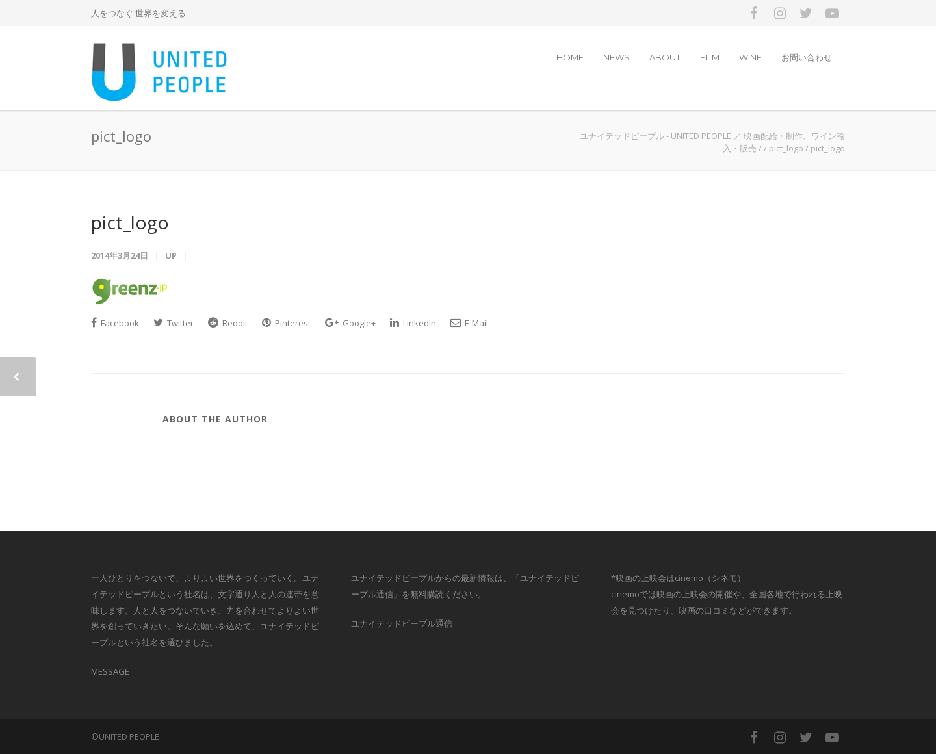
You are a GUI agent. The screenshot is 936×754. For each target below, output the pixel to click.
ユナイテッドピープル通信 (401, 623)
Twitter (173, 323)
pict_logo (130, 222)
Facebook (115, 323)
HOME (570, 57)
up (171, 255)
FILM (710, 57)
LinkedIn (413, 323)
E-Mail (469, 323)
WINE (750, 57)
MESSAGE (110, 671)
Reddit (228, 323)
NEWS (616, 57)
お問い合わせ (806, 57)
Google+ (350, 323)
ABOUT (665, 57)
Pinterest (286, 323)
